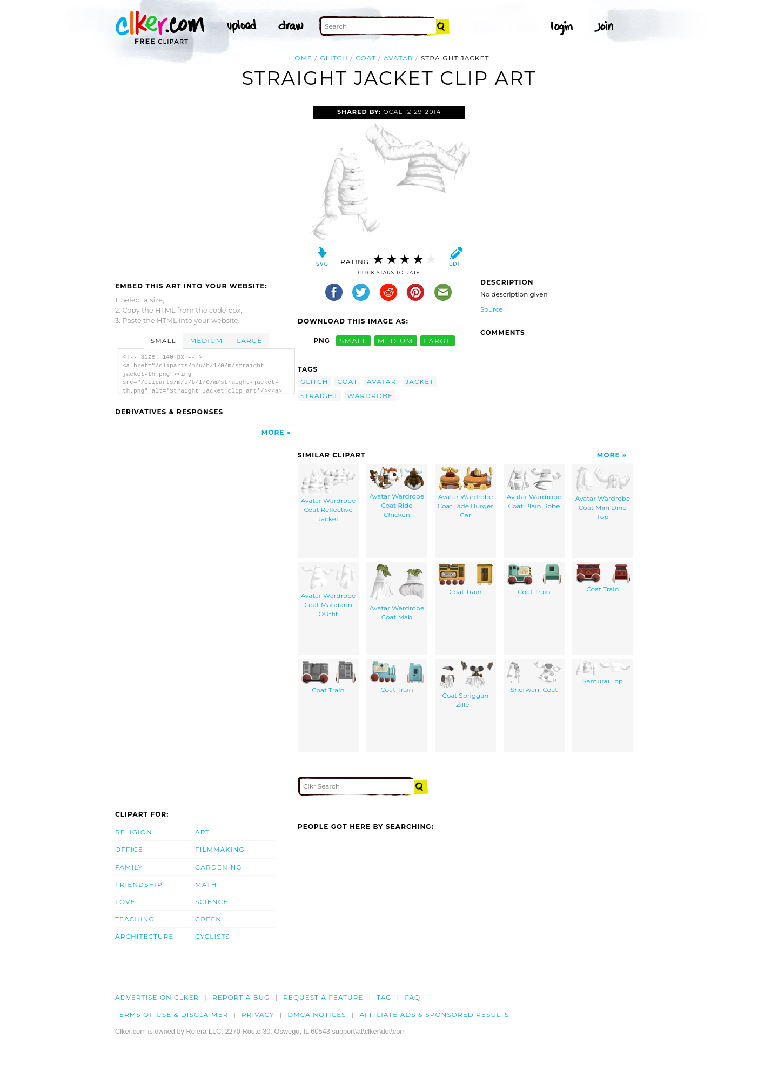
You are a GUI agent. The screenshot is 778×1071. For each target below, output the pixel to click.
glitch (333, 58)
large (438, 340)
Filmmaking (220, 849)
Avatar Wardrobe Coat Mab (397, 593)
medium (395, 340)
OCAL (393, 112)
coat (365, 58)
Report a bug (241, 997)
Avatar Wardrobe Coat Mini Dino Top (602, 494)
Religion (133, 832)
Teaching (135, 919)
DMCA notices (316, 1015)
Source (491, 309)
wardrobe (370, 396)
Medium (206, 340)
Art (202, 832)
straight (319, 396)
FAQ (412, 997)
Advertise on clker (157, 997)
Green (208, 919)
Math (206, 884)
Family (129, 867)
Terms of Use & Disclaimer (172, 1015)
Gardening (218, 867)
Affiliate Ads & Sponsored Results (434, 1015)
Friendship (139, 884)
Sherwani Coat (534, 677)
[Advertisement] (206, 187)
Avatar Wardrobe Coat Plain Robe (534, 488)
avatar (398, 58)
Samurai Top (603, 673)
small (353, 340)
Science (211, 902)
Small (163, 340)
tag (384, 997)
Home (301, 58)
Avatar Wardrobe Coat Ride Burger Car (465, 493)
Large (249, 340)
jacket (419, 382)
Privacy (258, 1015)
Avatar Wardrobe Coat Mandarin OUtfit (328, 591)
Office (129, 849)
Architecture (144, 936)
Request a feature (323, 997)
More (273, 432)
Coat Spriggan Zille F (466, 685)
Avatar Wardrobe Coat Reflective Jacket (328, 495)
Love (125, 902)
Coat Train (466, 580)
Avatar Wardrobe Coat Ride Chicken (397, 492)
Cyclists (212, 936)
